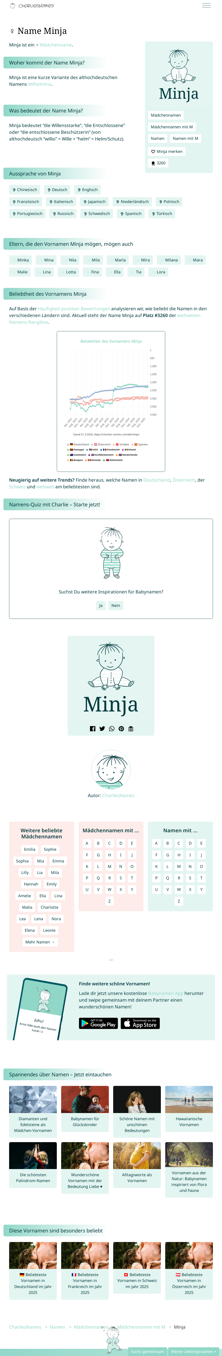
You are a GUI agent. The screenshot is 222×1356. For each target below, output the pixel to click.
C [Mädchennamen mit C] (109, 843)
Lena (38, 918)
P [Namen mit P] (156, 877)
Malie (22, 271)
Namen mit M (185, 138)
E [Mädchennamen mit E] (132, 843)
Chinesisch (24, 189)
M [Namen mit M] (179, 866)
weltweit (45, 487)
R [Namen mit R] (179, 877)
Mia (40, 861)
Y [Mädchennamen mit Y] (132, 889)
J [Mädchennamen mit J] (132, 854)
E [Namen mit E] (201, 843)
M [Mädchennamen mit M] (109, 866)
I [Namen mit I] (190, 854)
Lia (39, 872)
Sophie (50, 849)
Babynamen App (165, 993)
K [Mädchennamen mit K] (87, 866)
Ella (117, 271)
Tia (138, 271)
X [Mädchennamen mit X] (121, 889)
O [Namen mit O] (201, 866)
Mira (145, 260)
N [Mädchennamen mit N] (120, 866)
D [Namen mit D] (190, 843)
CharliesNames (118, 795)
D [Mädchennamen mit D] (120, 843)
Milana (171, 260)
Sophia (22, 861)
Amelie (24, 895)
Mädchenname (56, 45)
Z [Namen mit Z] (179, 901)
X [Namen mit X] (190, 889)
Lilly (25, 872)
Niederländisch (132, 201)
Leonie (49, 930)
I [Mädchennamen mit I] (120, 854)
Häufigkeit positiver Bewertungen (74, 309)
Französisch (25, 201)
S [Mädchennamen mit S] (121, 877)
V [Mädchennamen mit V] (98, 889)
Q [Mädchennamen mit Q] (98, 877)
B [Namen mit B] (167, 843)
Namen (157, 138)
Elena (30, 930)
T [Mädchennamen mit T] (132, 877)
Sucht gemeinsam (147, 1351)
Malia (27, 907)
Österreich (184, 480)
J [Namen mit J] (201, 854)
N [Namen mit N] (190, 866)
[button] (74, 680)
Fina (95, 271)
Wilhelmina (39, 84)
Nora (56, 918)
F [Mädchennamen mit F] (87, 854)
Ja (101, 605)
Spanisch (130, 213)
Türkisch (162, 213)
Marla (120, 260)
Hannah (31, 884)
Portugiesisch (27, 213)
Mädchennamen (166, 115)
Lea (22, 918)
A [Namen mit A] (156, 843)
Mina (49, 260)
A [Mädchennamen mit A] (87, 843)
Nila (72, 260)
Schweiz (17, 487)
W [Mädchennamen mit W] (109, 889)
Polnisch (169, 201)
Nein (115, 605)
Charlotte (49, 907)
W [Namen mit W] (179, 889)
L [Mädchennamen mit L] (98, 866)
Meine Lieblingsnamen (192, 1351)
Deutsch (57, 189)
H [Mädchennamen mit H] (109, 854)
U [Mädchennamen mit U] (87, 889)
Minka (23, 260)
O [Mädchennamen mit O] (132, 866)
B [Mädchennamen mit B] (98, 843)
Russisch (62, 213)
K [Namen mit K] (156, 866)
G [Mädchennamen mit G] (98, 854)
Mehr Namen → (40, 942)
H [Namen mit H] (179, 854)
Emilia (29, 849)
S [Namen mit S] (190, 877)
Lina (47, 271)
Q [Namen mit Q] (167, 877)
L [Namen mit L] (167, 866)
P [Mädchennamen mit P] (87, 877)
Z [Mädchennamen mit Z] (109, 901)
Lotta (71, 271)
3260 (158, 163)
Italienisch (61, 201)
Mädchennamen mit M (172, 126)
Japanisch (94, 201)
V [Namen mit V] (167, 889)
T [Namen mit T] (201, 877)
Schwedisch (96, 213)
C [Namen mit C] (179, 843)
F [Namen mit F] (156, 854)
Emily (52, 884)
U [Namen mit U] (156, 889)
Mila (96, 260)
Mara (198, 260)
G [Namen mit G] (167, 854)
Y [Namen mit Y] (201, 889)
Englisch (87, 189)
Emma (58, 861)
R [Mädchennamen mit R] (109, 877)
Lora (161, 271)
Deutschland (156, 480)
